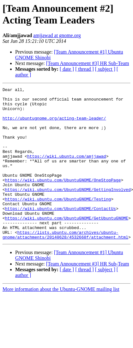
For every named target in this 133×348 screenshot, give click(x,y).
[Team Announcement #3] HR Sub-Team (87, 63)
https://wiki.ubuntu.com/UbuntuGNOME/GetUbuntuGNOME (66, 244)
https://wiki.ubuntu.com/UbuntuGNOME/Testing (58, 222)
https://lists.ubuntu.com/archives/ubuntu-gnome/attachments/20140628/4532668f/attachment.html (65, 264)
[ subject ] (105, 69)
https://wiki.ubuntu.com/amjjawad (66, 170)
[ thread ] (84, 69)
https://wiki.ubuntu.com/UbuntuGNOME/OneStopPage (63, 199)
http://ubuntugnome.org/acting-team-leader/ (54, 125)
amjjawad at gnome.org (57, 35)
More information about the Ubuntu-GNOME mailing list (61, 319)
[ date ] (67, 69)
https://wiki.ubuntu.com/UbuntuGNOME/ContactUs (60, 233)
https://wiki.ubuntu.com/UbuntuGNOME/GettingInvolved (68, 210)
